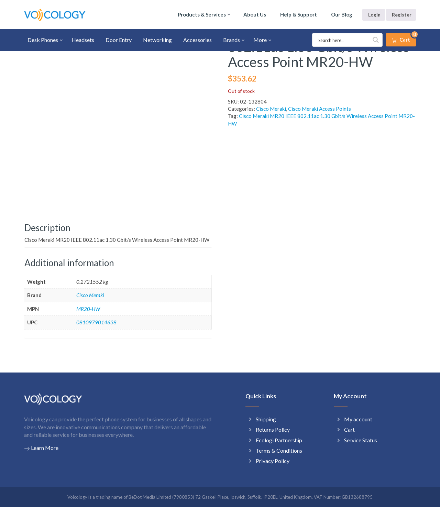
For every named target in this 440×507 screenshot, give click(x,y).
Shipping (266, 419)
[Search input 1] (337, 40)
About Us (254, 14)
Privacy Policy (272, 460)
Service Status (360, 440)
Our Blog (341, 14)
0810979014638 (96, 322)
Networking (157, 39)
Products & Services (202, 14)
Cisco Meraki (271, 109)
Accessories (197, 39)
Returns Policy (273, 429)
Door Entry (119, 39)
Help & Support (298, 14)
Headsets (83, 39)
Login (374, 15)
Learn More (41, 447)
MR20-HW (88, 309)
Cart (349, 429)
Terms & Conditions (279, 450)
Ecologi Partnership (279, 440)
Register (401, 15)
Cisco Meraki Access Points (319, 109)
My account (358, 419)
